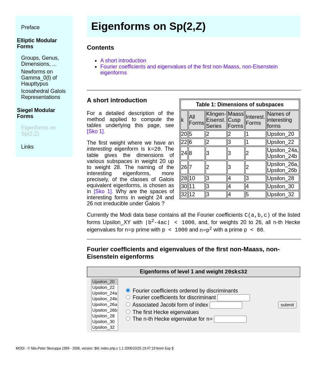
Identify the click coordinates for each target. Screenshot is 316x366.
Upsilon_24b (105, 299)
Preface (30, 27)
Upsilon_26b (105, 310)
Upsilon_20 (105, 282)
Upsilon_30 (105, 322)
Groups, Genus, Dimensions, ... (40, 61)
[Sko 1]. (96, 131)
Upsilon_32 (105, 327)
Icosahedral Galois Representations (43, 94)
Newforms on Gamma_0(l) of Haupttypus (39, 78)
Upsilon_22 (105, 288)
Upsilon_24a (105, 293)
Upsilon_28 (105, 316)
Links (27, 147)
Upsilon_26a (105, 305)
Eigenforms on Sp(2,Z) (38, 131)
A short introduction (123, 60)
